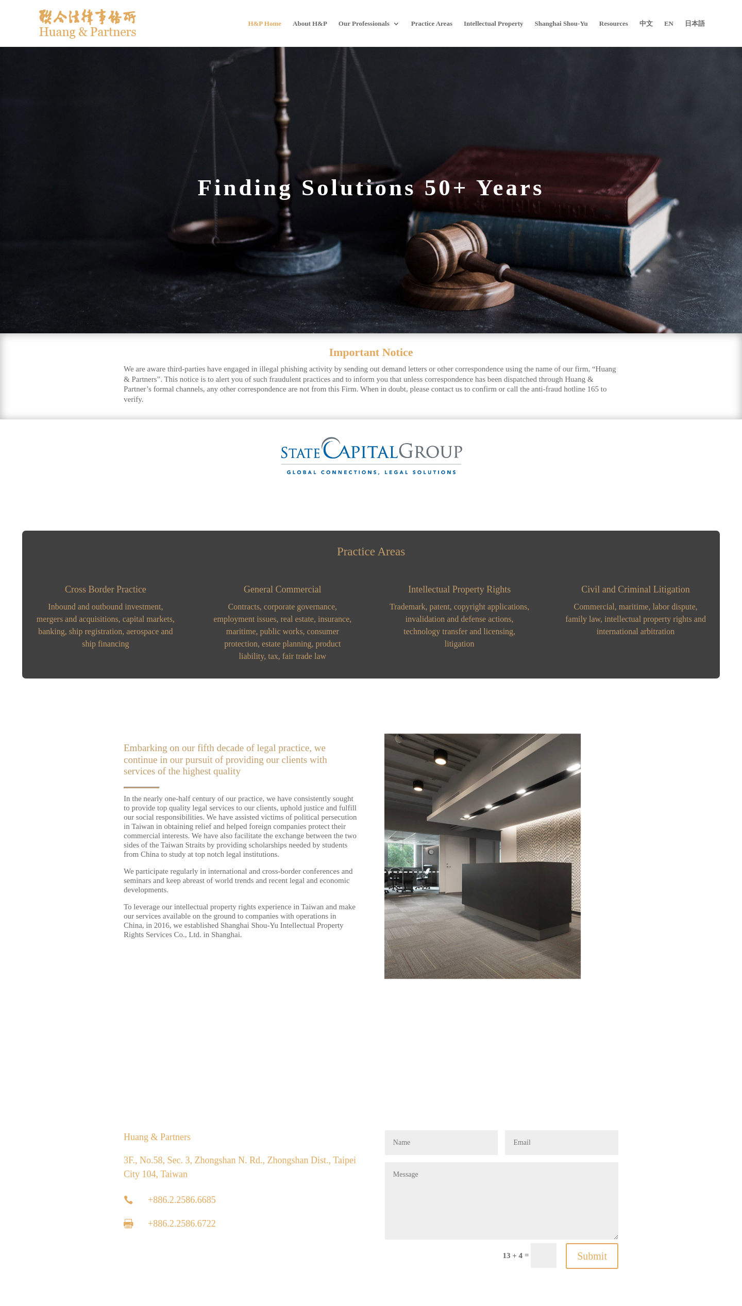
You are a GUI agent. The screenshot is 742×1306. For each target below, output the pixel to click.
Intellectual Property (494, 23)
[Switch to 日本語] (695, 23)
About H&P (310, 23)
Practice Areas (431, 23)
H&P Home (264, 23)
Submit (592, 1256)
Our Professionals (364, 23)
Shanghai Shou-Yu (561, 23)
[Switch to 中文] (646, 23)
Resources (613, 23)
